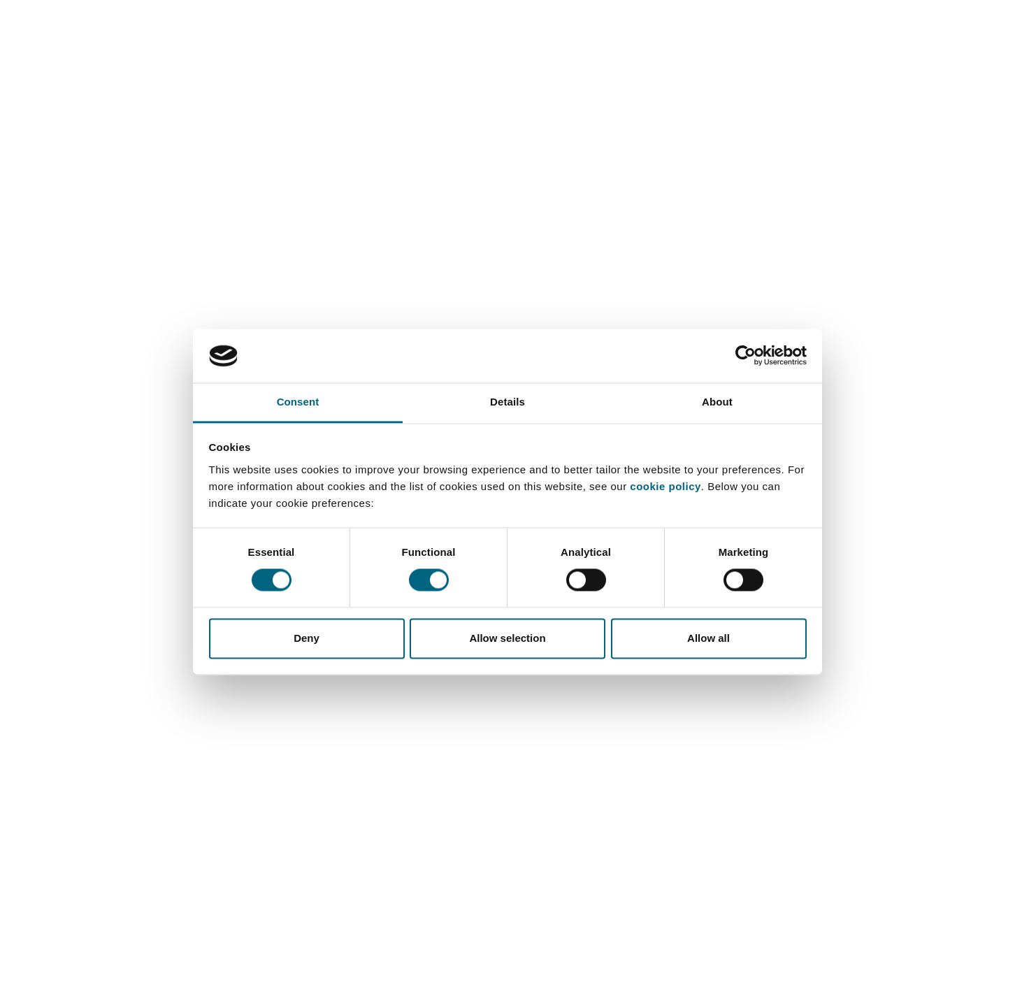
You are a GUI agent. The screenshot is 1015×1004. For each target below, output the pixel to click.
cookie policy (665, 486)
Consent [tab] (298, 402)
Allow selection (507, 638)
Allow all (708, 638)
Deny (306, 638)
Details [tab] (507, 402)
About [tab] (717, 402)
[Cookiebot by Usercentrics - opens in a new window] (745, 355)
